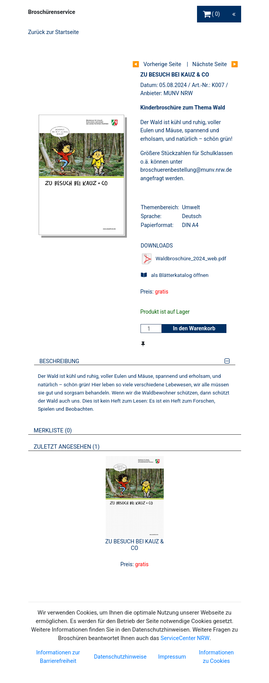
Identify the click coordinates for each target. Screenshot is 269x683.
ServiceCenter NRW (185, 638)
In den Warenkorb (194, 328)
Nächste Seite (209, 64)
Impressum (172, 657)
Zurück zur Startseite (53, 32)
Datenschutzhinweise (120, 657)
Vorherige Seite (162, 64)
